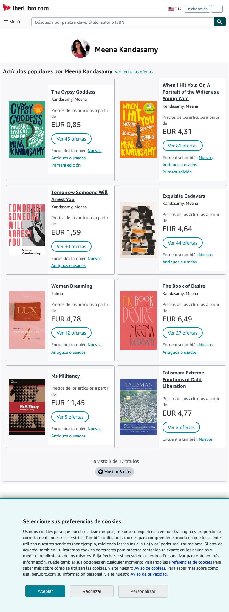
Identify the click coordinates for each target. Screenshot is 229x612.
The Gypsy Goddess (73, 92)
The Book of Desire (184, 286)
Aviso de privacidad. (149, 573)
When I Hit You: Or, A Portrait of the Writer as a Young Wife (191, 92)
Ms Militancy (65, 376)
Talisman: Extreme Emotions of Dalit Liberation (183, 379)
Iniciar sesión (197, 9)
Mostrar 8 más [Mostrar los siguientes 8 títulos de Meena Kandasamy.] (114, 471)
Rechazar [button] (91, 591)
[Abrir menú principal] (13, 21)
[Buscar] (220, 21)
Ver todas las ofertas (134, 71)
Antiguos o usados (68, 265)
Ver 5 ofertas (70, 417)
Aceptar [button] (45, 591)
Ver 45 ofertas (71, 139)
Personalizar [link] (143, 591)
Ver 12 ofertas (71, 333)
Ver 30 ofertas (71, 246)
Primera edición (66, 164)
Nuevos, (95, 150)
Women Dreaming (71, 286)
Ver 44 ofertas (182, 243)
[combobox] (122, 21)
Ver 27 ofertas (182, 333)
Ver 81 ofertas (182, 146)
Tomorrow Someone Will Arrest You (79, 195)
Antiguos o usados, (68, 157)
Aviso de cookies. (150, 567)
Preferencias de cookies (190, 561)
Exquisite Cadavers (184, 196)
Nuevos (206, 439)
